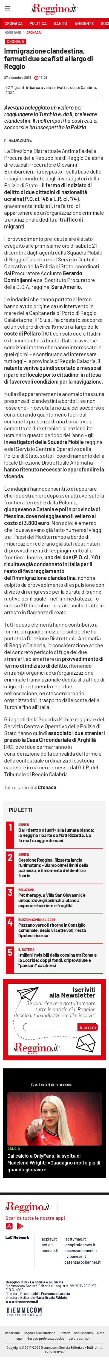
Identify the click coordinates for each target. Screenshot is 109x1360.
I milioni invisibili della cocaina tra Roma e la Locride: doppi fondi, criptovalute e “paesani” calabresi (57, 960)
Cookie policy (83, 1333)
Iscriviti (88, 1027)
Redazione (12, 1333)
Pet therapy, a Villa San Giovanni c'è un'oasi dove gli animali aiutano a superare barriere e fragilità (51, 900)
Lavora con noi (79, 1338)
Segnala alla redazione (39, 1333)
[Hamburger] (7, 9)
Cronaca (34, 32)
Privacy (64, 1333)
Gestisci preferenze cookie (45, 1338)
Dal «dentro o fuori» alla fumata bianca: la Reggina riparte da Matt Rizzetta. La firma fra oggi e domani (56, 835)
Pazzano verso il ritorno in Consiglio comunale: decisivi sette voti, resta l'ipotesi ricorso (52, 930)
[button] (98, 35)
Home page (13, 32)
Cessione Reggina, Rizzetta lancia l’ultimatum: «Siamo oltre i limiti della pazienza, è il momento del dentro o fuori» (53, 867)
